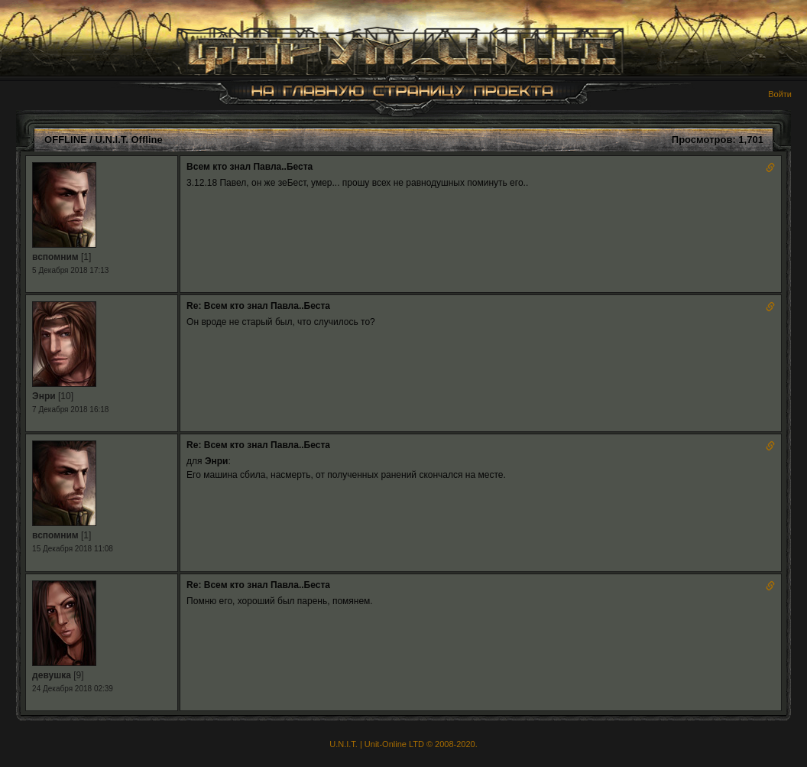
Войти (780, 94)
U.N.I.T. (343, 744)
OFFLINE (65, 139)
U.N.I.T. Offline (129, 139)
